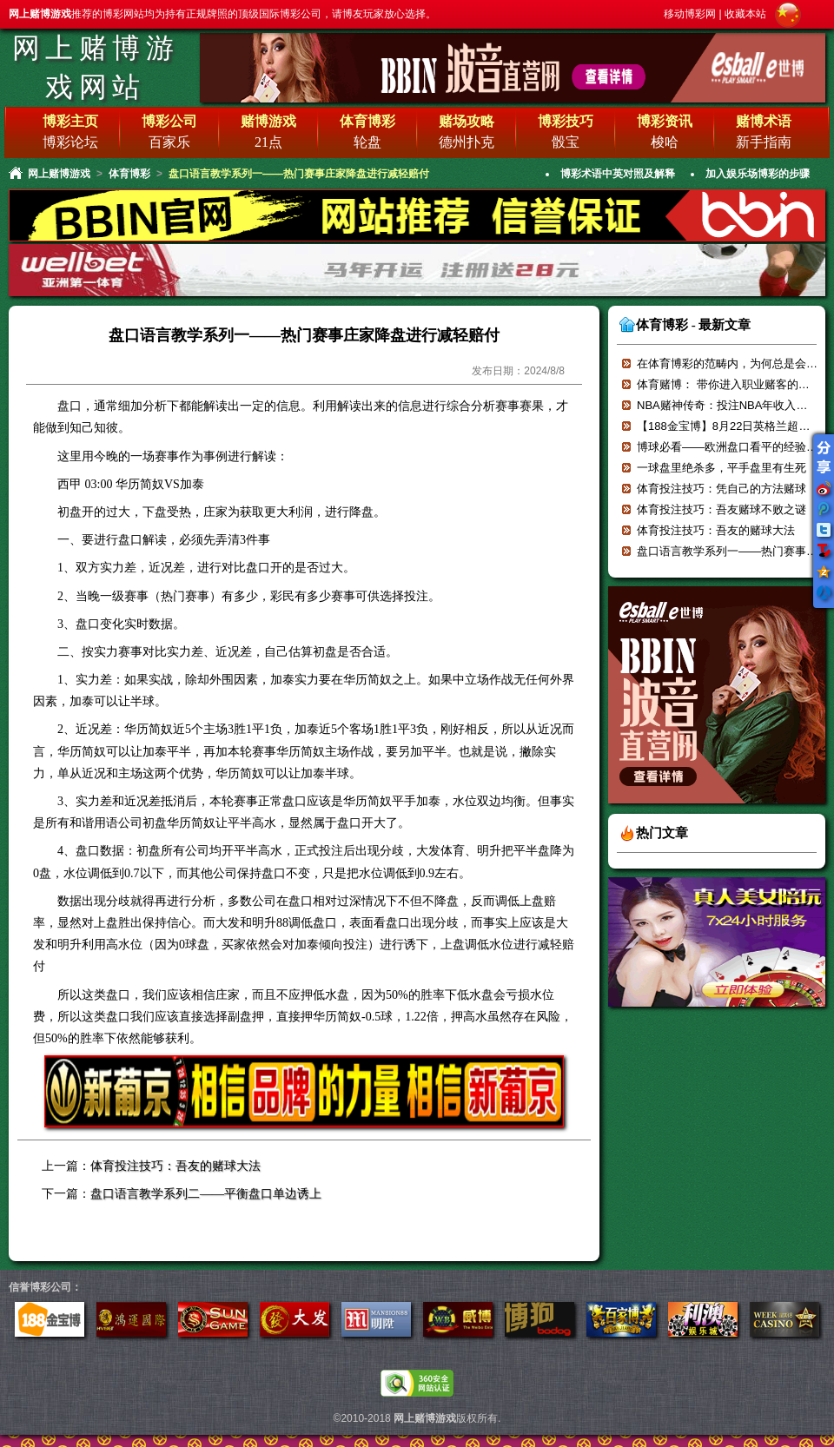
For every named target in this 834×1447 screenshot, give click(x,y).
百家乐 (169, 142)
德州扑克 (466, 142)
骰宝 (565, 142)
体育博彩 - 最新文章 (693, 325)
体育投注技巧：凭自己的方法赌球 (721, 488)
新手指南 (763, 142)
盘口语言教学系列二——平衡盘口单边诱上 (205, 1193)
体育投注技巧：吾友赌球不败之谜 (721, 509)
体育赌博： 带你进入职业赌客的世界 (729, 384)
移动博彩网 (690, 14)
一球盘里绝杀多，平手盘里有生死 (721, 467)
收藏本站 (745, 14)
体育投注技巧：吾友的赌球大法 (175, 1166)
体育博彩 (129, 174)
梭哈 (664, 142)
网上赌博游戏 (59, 174)
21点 (268, 142)
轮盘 (367, 142)
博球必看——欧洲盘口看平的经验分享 (733, 446)
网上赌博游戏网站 (95, 67)
